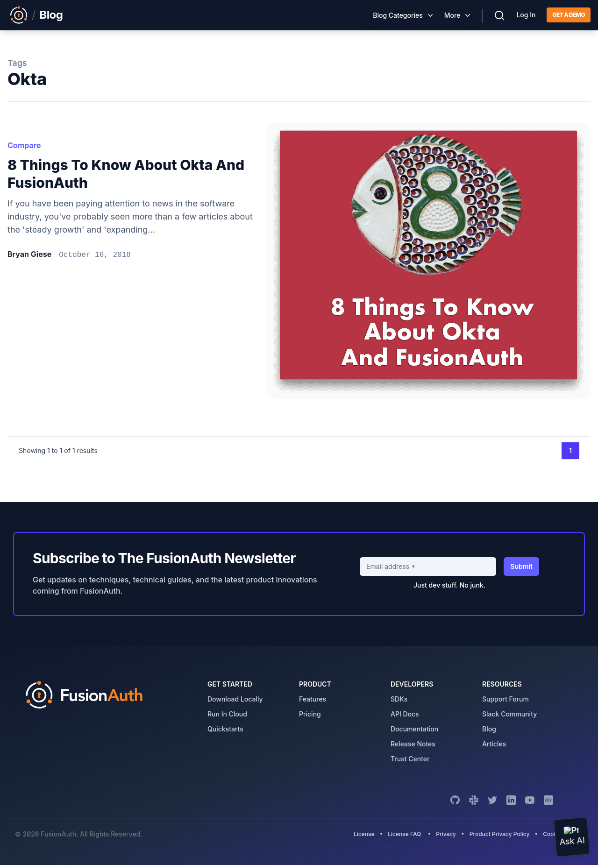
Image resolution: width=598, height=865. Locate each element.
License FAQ (404, 833)
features (312, 699)
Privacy (446, 833)
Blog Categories (398, 15)
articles (494, 744)
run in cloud (227, 714)
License (365, 833)
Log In (525, 15)
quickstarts (225, 729)
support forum (505, 699)
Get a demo (568, 14)
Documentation (414, 729)
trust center (410, 759)
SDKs (399, 699)
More (452, 15)
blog (489, 729)
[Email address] (428, 566)
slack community (509, 714)
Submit (521, 566)
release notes (413, 744)
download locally (235, 699)
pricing (310, 714)
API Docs (405, 714)
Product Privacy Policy (500, 833)
